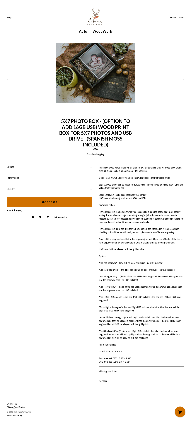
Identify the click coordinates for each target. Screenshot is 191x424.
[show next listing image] (176, 78)
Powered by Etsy (14, 415)
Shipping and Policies (16, 407)
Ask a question (60, 217)
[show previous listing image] (14, 78)
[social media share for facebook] (33, 216)
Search (173, 17)
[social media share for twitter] (40, 216)
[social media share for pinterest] (47, 216)
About (181, 17)
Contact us (12, 403)
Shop (9, 17)
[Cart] (180, 412)
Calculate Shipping (95, 154)
